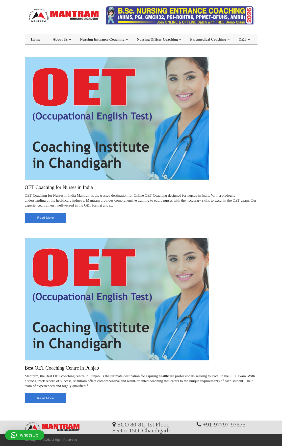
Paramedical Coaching (208, 39)
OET (242, 39)
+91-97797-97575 (224, 424)
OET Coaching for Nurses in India (59, 187)
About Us (60, 39)
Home (35, 39)
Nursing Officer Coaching (157, 39)
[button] (24, 435)
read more (45, 217)
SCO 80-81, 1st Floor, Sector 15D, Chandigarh (141, 427)
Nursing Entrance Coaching (102, 39)
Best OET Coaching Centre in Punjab (62, 368)
